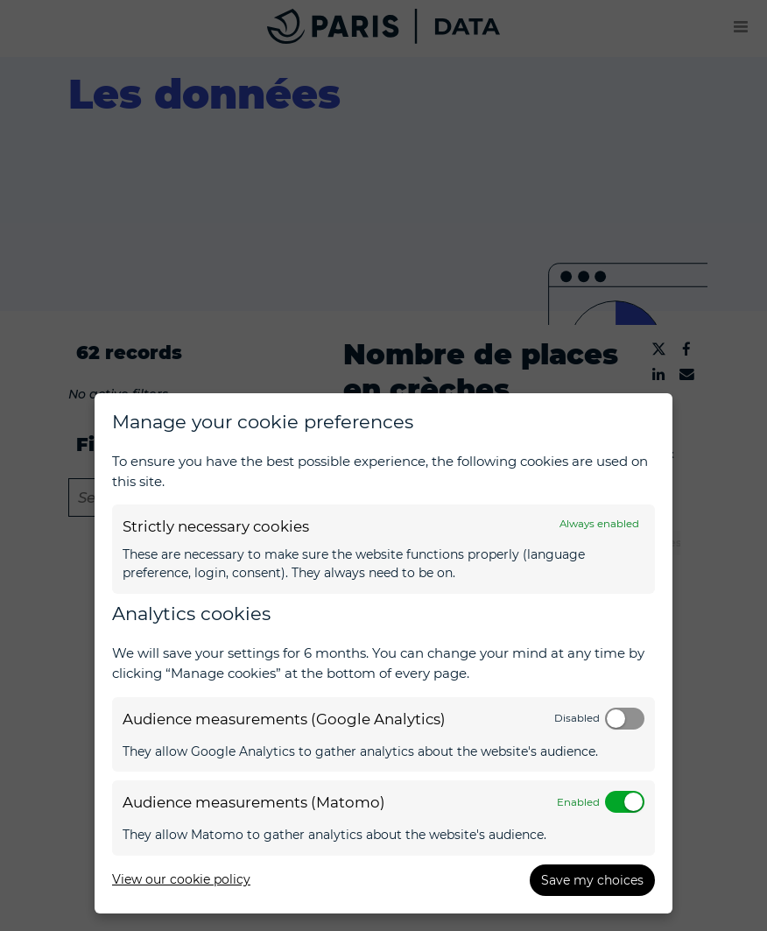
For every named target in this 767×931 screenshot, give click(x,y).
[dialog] (383, 653)
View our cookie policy (181, 879)
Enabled (578, 802)
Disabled (577, 718)
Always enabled (599, 524)
